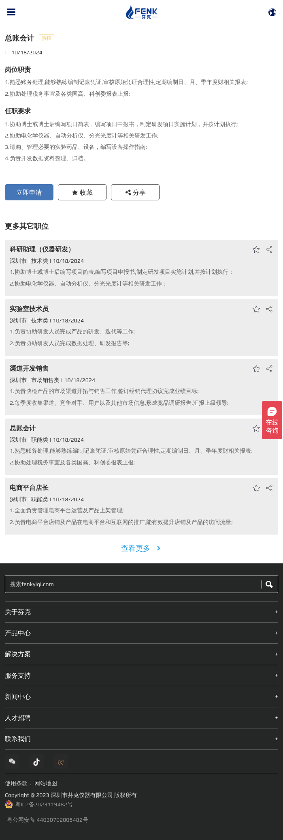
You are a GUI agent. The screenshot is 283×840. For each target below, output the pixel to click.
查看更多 (141, 548)
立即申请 (29, 192)
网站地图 (45, 783)
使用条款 (16, 783)
